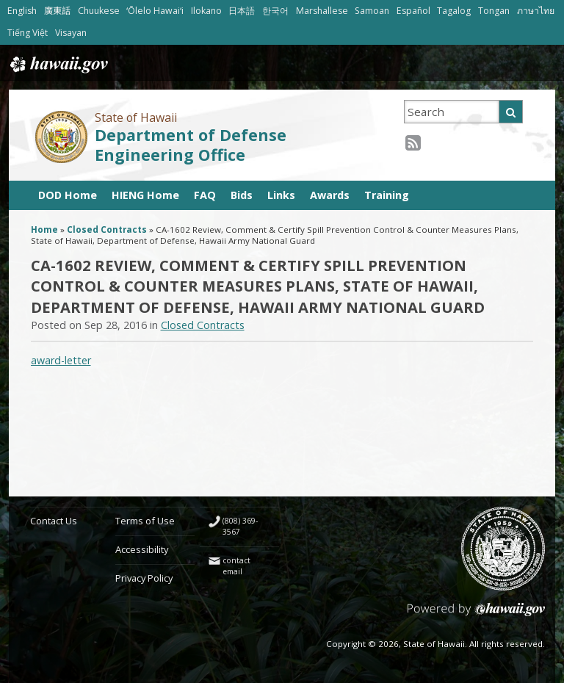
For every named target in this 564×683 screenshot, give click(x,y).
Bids (242, 195)
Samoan (372, 10)
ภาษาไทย (535, 10)
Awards (330, 195)
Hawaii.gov (57, 65)
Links (281, 195)
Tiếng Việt (27, 32)
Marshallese (322, 10)
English (22, 10)
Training (386, 195)
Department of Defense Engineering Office (190, 145)
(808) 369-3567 (240, 526)
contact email (236, 566)
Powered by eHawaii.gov (476, 615)
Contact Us (53, 520)
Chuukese (99, 10)
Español (413, 10)
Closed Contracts (107, 229)
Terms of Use (145, 520)
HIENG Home (145, 195)
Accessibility (141, 549)
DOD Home (67, 195)
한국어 (275, 10)
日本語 (241, 10)
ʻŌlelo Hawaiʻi (155, 10)
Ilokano (206, 10)
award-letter (61, 360)
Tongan (494, 10)
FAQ (205, 195)
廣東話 (57, 10)
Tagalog (454, 10)
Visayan (71, 32)
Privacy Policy (144, 578)
